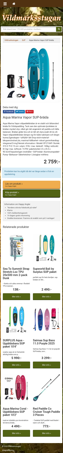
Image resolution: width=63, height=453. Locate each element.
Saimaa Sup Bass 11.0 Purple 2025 (44, 342)
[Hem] (14, 3)
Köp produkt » (31, 193)
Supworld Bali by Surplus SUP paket (44, 270)
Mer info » (16, 297)
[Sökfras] (28, 29)
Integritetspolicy (8, 450)
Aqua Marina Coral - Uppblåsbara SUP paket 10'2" (15, 412)
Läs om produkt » (31, 184)
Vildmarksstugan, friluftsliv (31, 16)
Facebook (8, 112)
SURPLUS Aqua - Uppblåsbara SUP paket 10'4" (14, 343)
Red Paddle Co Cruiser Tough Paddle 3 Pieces (46, 412)
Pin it (29, 112)
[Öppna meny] (5, 3)
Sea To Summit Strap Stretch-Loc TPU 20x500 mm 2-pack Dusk (16, 273)
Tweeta (20, 112)
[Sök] (59, 29)
